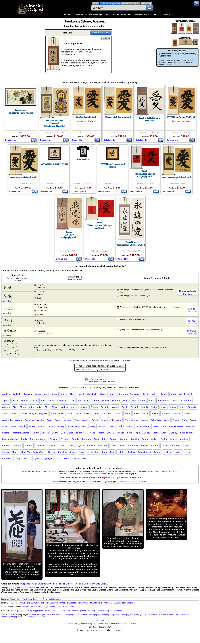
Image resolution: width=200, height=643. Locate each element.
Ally (47, 407)
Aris (126, 419)
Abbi (81, 394)
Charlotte (175, 445)
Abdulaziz (92, 394)
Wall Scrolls (184, 614)
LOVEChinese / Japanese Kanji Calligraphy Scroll (144, 174)
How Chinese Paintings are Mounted (61, 603)
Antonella (7, 419)
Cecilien (91, 445)
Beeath (45, 432)
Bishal (147, 432)
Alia (15, 407)
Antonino (29, 419)
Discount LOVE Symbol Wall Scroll (176, 177)
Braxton (53, 439)
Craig (17, 458)
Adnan (164, 394)
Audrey (60, 426)
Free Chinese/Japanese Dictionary (80, 611)
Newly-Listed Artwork (52, 599)
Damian (76, 458)
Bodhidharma (187, 432)
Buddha (124, 439)
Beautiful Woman (21, 432)
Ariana (85, 419)
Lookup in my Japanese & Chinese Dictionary (102, 380)
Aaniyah (28, 394)
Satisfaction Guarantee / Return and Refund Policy (115, 624)
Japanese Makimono (55, 614)
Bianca (120, 432)
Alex (174, 400)
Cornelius (6, 458)
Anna (96, 413)
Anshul (155, 413)
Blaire (156, 432)
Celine (122, 445)
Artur (166, 419)
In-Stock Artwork (118, 14)
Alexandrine (185, 400)
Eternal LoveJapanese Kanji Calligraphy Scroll (131, 243)
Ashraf (32, 426)
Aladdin (116, 400)
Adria (173, 394)
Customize (101, 32)
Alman (55, 407)
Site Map (100, 620)
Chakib (144, 445)
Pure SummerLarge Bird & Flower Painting (21, 111)
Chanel (154, 445)
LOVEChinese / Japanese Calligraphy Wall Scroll (99, 225)
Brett (96, 439)
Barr (164, 426)
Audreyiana (73, 426)
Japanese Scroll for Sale (35, 617)
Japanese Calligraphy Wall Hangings (126, 614)
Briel (104, 439)
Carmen (51, 445)
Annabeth (107, 413)
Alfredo (6, 407)
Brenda (75, 439)
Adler (155, 394)
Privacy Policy (86, 624)
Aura (84, 426)
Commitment (144, 452)
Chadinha (133, 445)
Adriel (182, 394)
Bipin (138, 432)
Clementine (93, 452)
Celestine (102, 445)
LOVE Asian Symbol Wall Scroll (23, 177)
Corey (187, 452)
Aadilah (17, 394)
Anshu (145, 413)
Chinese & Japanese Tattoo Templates (119, 603)
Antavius (166, 413)
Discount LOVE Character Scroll (118, 117)
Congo (157, 452)
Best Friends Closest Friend (82, 432)
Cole (112, 452)
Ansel (136, 413)
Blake (165, 432)
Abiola (103, 394)
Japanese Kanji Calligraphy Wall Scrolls (41, 583)
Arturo (176, 419)
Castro (70, 445)
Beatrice (190, 426)
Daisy (58, 458)
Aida (43, 400)
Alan (125, 400)
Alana (133, 400)
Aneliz (24, 413)
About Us (26, 607)
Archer (58, 419)
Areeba (68, 419)
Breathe (65, 439)
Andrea (14, 413)
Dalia (66, 458)
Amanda (105, 407)
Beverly (110, 432)
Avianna (103, 426)
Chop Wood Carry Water (33, 452)
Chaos (165, 445)
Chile (186, 445)
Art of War (156, 419)
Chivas (5, 452)
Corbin (178, 452)
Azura (129, 426)
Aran (49, 419)
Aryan (5, 426)
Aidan (51, 400)
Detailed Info (10, 140)
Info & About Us (145, 14)
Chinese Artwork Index (168, 614)
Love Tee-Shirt (83, 159)
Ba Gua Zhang (142, 426)
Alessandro (163, 400)
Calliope (184, 439)
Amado (94, 407)
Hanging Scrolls (72, 614)
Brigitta (113, 439)
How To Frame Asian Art (55, 611)
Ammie (173, 407)
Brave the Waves (38, 439)
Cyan (36, 458)
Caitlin (163, 439)
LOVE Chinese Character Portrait (54, 164)
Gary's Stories (49, 607)
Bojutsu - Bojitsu (10, 439)
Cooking (168, 452)
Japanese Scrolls (150, 614)
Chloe (15, 452)
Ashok (22, 426)
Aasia (54, 394)
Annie (127, 413)
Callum (5, 445)
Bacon (156, 426)
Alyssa (74, 407)
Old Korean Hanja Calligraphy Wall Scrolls (86, 583)
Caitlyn (173, 439)
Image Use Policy (71, 624)
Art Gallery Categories (32, 599)
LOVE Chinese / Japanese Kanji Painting (112, 165)
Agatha (5, 400)
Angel (33, 413)
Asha (13, 426)
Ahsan (34, 400)
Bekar (55, 432)
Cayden (80, 445)
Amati (125, 407)
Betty (101, 432)
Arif (111, 419)
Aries (103, 419)
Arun (184, 419)
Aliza (31, 407)
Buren (145, 439)
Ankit (78, 413)
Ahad (15, 400)
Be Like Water (176, 426)
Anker (70, 413)
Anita (53, 413)
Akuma (105, 400)
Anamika (192, 407)
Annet (118, 413)
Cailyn (154, 439)
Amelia (144, 407)
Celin (113, 445)
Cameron (16, 445)
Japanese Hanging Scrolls (13, 617)
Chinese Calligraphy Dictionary (109, 611)
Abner (112, 394)
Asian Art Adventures (65, 607)
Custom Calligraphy (88, 14)
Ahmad (24, 400)
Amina (154, 407)
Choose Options (79, 191)
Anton (187, 413)
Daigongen (47, 458)
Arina (118, 419)
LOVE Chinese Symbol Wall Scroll (181, 117)
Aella (190, 394)
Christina (62, 452)
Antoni (18, 419)
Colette (121, 452)
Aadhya (6, 394)
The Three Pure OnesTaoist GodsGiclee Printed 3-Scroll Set (54, 123)
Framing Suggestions (34, 611)
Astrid (51, 426)
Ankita (87, 413)
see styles (6, 301)
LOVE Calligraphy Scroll (86, 117)
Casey (61, 445)
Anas (4, 413)
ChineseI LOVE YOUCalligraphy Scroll (68, 235)
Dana (86, 458)
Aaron (38, 394)
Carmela (40, 445)
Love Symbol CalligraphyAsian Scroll (149, 119)
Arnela (144, 419)
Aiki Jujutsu (62, 400)
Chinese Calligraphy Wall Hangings (95, 614)
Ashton (41, 426)
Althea (64, 407)
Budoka (135, 439)
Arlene (134, 419)
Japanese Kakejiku (37, 614)
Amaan (83, 407)
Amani (115, 407)
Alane (142, 400)
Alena (151, 400)
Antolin (176, 413)
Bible (129, 432)
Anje (61, 413)
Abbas (73, 394)
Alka (39, 407)
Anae (182, 407)
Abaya (64, 394)
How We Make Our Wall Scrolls (31, 603)
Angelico (43, 413)
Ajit (79, 400)
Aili (72, 400)
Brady (24, 439)
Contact (165, 14)
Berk (63, 432)
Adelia (146, 394)
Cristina (26, 458)
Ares (77, 419)
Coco (104, 452)
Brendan (86, 439)
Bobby (174, 432)
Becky (36, 432)
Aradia (40, 419)
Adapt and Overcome (129, 394)
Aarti (46, 394)
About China (36, 607)
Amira (163, 407)
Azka (121, 426)
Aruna (193, 419)
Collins (131, 452)
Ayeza (113, 426)
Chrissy (51, 452)
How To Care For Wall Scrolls (90, 603)
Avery (92, 426)
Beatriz (5, 432)
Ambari (134, 407)
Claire (81, 452)
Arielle (95, 419)
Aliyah (23, 407)
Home (67, 14)
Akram (95, 400)
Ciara (72, 452)
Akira (86, 400)
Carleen (28, 445)
